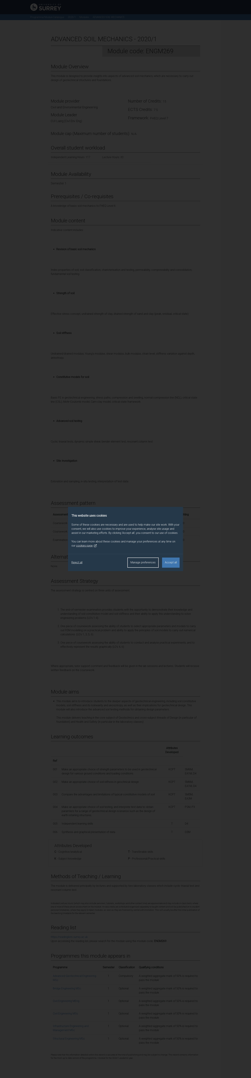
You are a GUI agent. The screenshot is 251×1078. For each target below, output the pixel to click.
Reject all (76, 562)
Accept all (171, 562)
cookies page (86, 545)
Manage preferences (143, 562)
